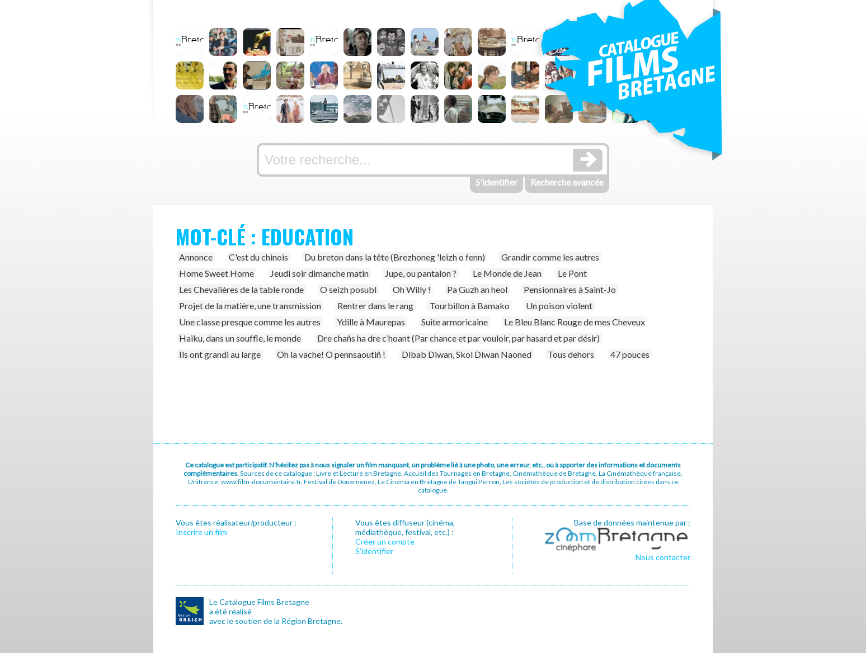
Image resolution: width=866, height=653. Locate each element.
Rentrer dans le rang (375, 305)
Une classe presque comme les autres (250, 321)
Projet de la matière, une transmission (250, 305)
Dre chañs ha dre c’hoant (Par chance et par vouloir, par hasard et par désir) (458, 338)
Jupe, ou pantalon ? (420, 273)
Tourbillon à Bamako (470, 305)
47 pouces (630, 354)
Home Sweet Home (216, 273)
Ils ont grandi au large (220, 354)
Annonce (196, 257)
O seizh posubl (348, 289)
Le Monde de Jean (507, 273)
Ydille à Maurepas (371, 321)
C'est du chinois (258, 257)
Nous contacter (663, 557)
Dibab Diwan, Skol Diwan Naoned (466, 354)
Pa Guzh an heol (477, 289)
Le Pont (572, 273)
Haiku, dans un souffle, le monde (240, 338)
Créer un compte (385, 541)
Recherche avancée (567, 182)
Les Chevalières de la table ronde (241, 289)
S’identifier (374, 551)
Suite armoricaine (454, 321)
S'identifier (496, 182)
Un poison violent (559, 305)
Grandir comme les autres (550, 257)
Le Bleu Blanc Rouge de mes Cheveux (574, 321)
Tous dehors (571, 354)
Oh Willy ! (412, 289)
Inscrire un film (201, 532)
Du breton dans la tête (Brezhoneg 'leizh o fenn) (394, 257)
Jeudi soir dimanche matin (319, 273)
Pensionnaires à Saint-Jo (570, 289)
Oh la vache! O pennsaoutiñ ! (331, 354)
